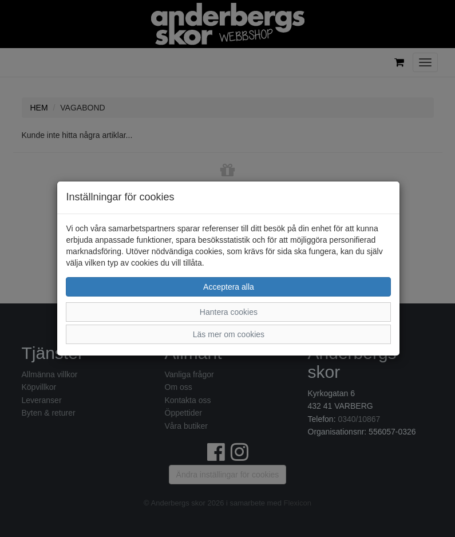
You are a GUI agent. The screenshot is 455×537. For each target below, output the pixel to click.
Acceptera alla (228, 286)
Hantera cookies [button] (229, 312)
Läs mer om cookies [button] (228, 334)
